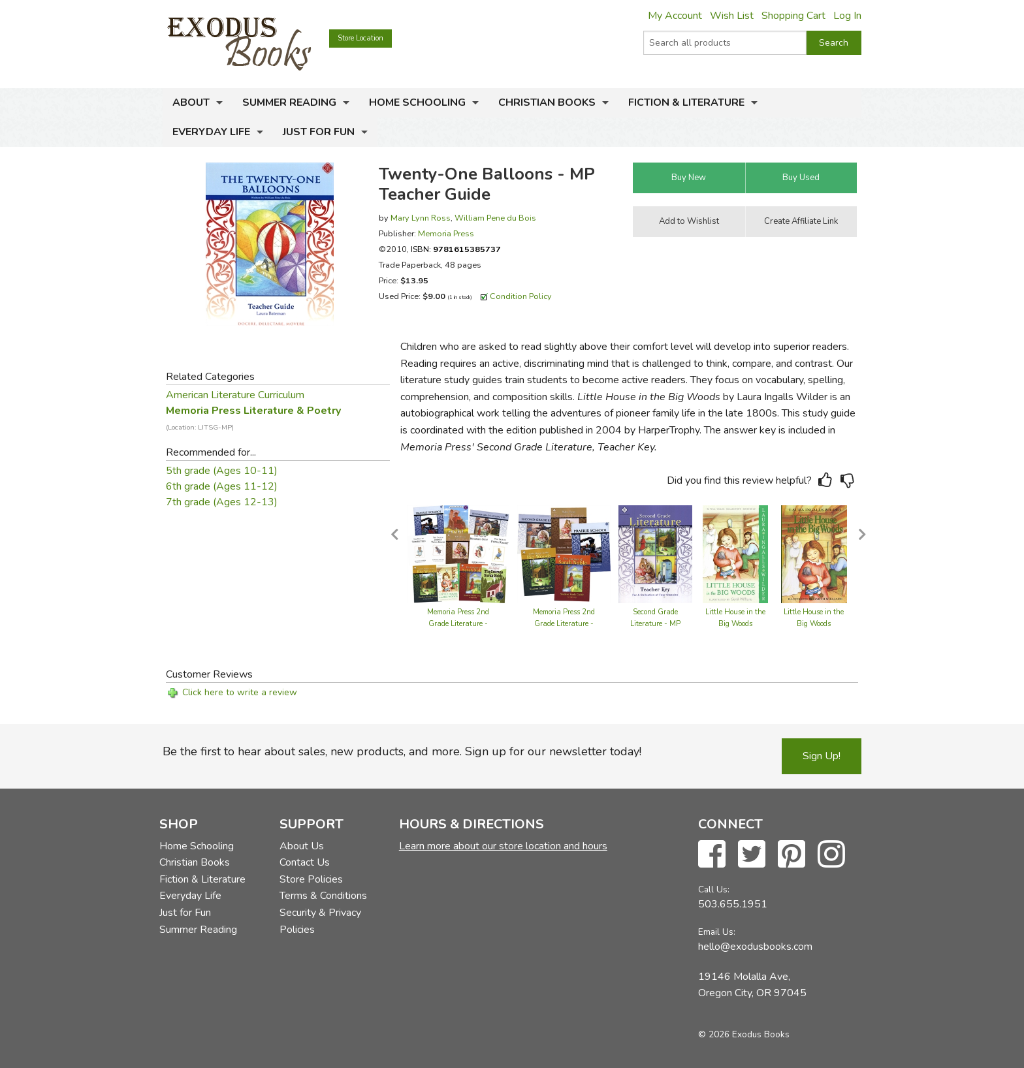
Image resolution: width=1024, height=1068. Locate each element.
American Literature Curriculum (235, 395)
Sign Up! (821, 756)
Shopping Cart (793, 15)
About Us (302, 846)
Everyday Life (211, 132)
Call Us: (713, 889)
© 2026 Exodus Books (744, 1034)
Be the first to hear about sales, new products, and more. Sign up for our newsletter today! (402, 751)
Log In (847, 15)
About (191, 102)
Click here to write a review (239, 692)
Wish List (732, 15)
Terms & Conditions (323, 895)
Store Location (360, 38)
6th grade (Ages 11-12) (222, 486)
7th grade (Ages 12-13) (222, 502)
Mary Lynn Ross (421, 217)
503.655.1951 (732, 904)
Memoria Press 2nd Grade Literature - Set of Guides (564, 623)
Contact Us (305, 862)
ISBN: (456, 249)
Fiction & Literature (686, 102)
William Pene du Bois (495, 217)
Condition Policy (521, 296)
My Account (675, 15)
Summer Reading (289, 102)
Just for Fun (319, 132)
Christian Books (547, 102)
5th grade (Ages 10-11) (222, 470)
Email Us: (716, 932)
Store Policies (311, 879)
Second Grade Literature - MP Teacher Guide (655, 623)
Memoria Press (446, 233)
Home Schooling (417, 102)
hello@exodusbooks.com (755, 946)
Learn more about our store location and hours (503, 846)
